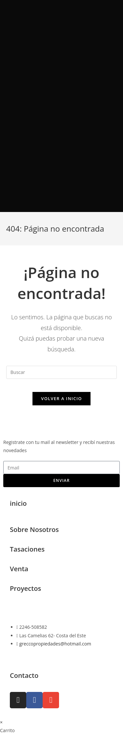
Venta (19, 568)
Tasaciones (27, 549)
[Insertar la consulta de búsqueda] (61, 372)
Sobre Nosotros (34, 529)
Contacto (24, 675)
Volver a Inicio (61, 398)
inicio (18, 503)
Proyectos (25, 588)
